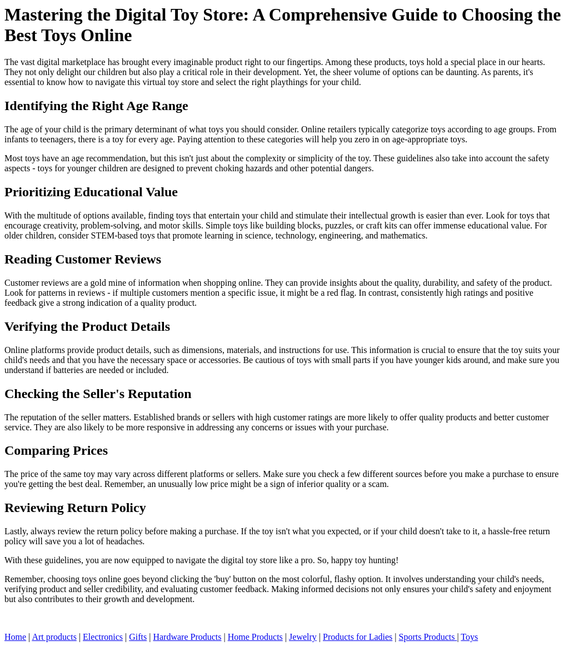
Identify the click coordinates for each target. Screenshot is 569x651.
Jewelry (303, 637)
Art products (54, 637)
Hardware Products (187, 637)
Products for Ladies (357, 637)
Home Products (255, 637)
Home (15, 637)
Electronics (103, 637)
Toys (469, 637)
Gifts (138, 637)
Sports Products (428, 637)
